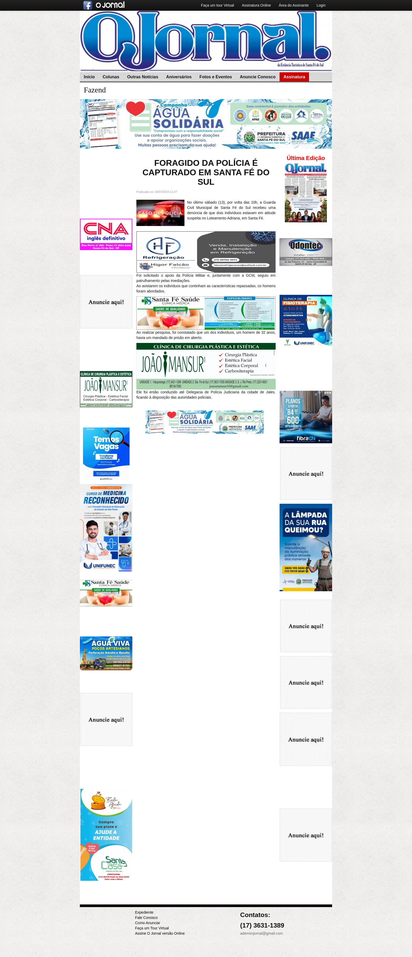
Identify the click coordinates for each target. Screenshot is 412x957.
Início (89, 77)
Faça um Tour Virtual (152, 928)
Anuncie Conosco (258, 77)
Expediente (144, 912)
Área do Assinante (294, 5)
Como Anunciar (147, 923)
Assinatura (294, 77)
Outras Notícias (142, 77)
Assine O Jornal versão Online (160, 933)
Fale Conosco (146, 917)
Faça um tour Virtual (217, 5)
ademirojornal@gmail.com (261, 933)
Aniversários (179, 77)
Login (321, 5)
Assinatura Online (256, 5)
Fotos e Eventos (215, 77)
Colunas (111, 77)
